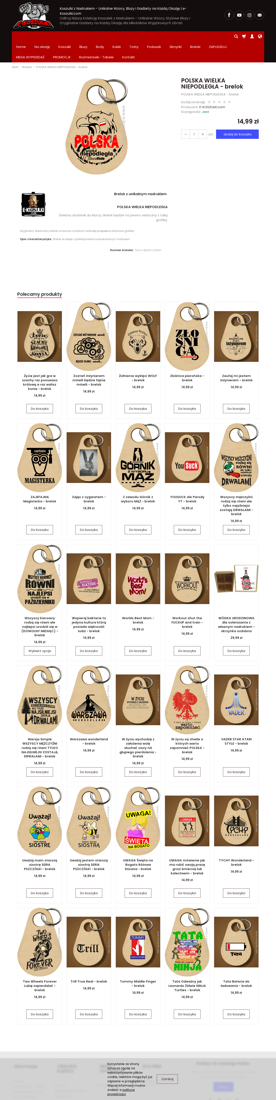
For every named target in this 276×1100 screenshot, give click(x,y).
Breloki (195, 36)
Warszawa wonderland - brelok (89, 720)
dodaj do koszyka (236, 113)
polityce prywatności (121, 1092)
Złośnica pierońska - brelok (187, 357)
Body (100, 36)
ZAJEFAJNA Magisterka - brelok (40, 478)
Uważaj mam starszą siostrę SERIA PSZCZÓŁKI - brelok (40, 843)
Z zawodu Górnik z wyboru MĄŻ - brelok (138, 478)
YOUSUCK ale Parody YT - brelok (187, 478)
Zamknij (167, 1079)
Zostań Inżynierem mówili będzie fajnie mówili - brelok (89, 359)
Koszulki (64, 36)
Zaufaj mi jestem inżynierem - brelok (236, 357)
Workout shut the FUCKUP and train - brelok (187, 601)
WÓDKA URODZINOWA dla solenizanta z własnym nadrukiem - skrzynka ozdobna (236, 603)
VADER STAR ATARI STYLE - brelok (236, 720)
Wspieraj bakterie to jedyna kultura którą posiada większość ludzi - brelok (89, 603)
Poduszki (154, 36)
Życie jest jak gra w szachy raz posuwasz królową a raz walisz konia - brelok (40, 361)
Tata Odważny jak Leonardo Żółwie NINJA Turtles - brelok (187, 965)
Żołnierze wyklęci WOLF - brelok (138, 357)
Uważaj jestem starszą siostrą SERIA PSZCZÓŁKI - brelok (89, 843)
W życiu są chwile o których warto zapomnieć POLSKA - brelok (187, 724)
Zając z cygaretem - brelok (89, 478)
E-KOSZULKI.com (212, 86)
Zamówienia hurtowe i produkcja (157, 1056)
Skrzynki (175, 36)
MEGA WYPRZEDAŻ (116, 1042)
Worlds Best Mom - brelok (138, 599)
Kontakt (60, 1054)
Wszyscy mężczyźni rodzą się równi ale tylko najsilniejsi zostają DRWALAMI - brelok (236, 482)
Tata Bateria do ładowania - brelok (236, 963)
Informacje (23, 1042)
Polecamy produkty (39, 273)
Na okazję (42, 36)
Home (21, 36)
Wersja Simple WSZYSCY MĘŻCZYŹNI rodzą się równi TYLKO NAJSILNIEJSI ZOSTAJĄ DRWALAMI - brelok (40, 726)
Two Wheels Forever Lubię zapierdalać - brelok (39, 965)
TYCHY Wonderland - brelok (236, 841)
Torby (133, 36)
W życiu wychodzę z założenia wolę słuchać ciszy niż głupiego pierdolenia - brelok (138, 724)
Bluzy (83, 36)
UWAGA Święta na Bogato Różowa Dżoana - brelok (138, 843)
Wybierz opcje (39, 630)
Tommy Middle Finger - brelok (138, 963)
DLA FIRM (149, 1042)
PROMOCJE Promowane (115, 1054)
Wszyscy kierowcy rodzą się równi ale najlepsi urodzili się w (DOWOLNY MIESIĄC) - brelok (40, 605)
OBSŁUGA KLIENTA (73, 1042)
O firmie (18, 1054)
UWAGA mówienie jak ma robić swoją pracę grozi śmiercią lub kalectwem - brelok (187, 845)
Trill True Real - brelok (89, 961)
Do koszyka (40, 388)
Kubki (117, 36)
